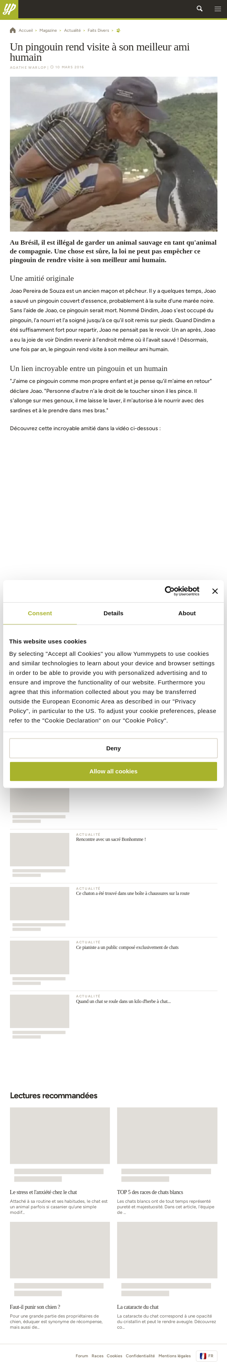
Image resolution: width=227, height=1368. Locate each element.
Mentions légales (175, 1355)
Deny (113, 748)
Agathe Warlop (28, 68)
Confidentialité (140, 1355)
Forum (82, 1355)
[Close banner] (215, 591)
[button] (218, 9)
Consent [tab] (40, 613)
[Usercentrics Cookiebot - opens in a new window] (165, 591)
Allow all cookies (114, 771)
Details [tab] (113, 613)
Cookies (114, 1355)
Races (98, 1355)
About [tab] (187, 613)
